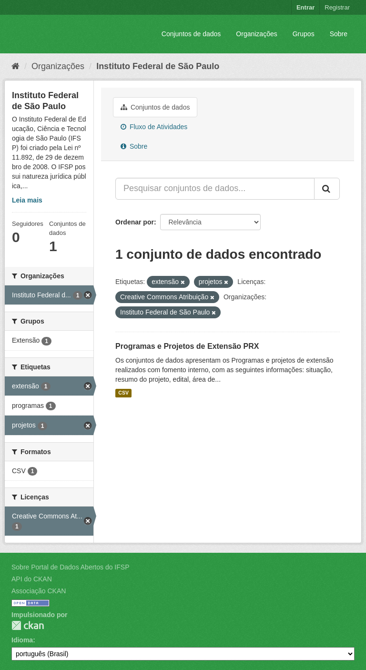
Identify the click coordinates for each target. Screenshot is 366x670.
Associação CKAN (38, 591)
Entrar (305, 7)
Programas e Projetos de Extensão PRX (187, 346)
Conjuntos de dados (191, 34)
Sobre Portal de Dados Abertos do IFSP (70, 567)
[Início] (15, 66)
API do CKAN (31, 579)
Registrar (337, 7)
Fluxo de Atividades (154, 127)
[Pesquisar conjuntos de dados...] (215, 189)
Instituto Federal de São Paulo (157, 66)
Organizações (256, 34)
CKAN (27, 625)
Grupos (304, 34)
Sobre (338, 34)
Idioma (22, 640)
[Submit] (327, 189)
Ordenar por (134, 222)
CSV (123, 393)
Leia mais (27, 200)
